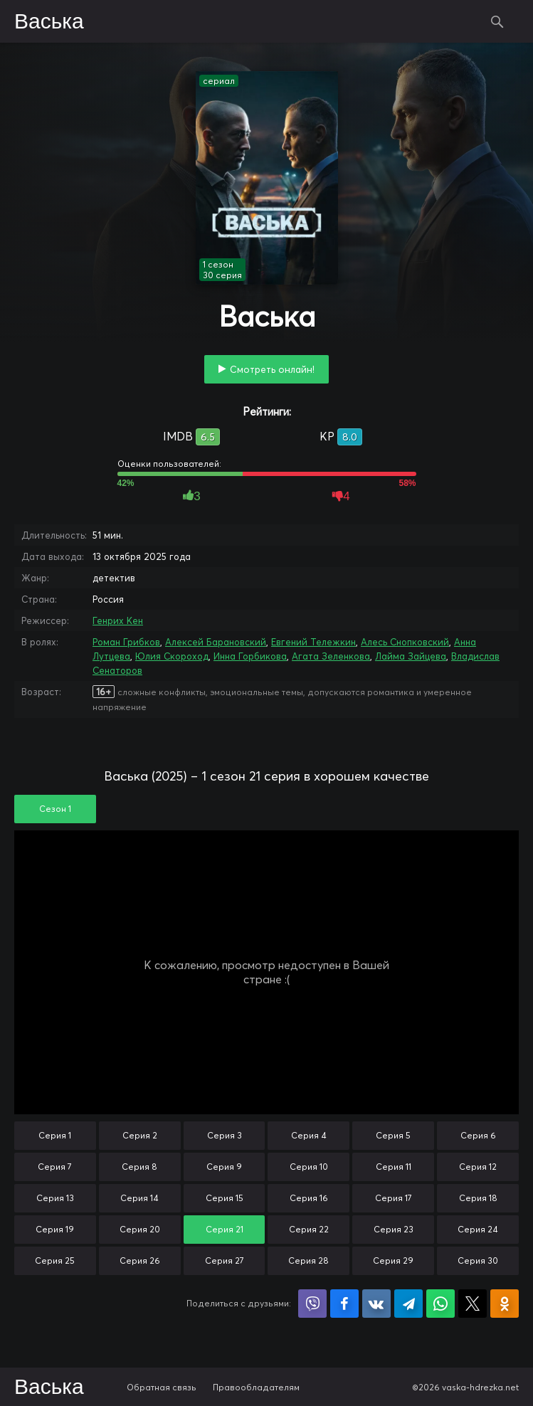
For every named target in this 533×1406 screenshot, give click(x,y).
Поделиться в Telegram (408, 1303)
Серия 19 (55, 1229)
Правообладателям (256, 1387)
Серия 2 (139, 1135)
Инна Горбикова (250, 656)
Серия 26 (140, 1260)
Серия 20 (140, 1229)
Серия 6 (478, 1135)
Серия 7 (55, 1166)
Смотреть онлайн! (272, 369)
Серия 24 (478, 1229)
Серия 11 (393, 1166)
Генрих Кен (118, 620)
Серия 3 (224, 1135)
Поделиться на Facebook (344, 1303)
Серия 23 (393, 1229)
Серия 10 (309, 1166)
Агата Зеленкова (331, 656)
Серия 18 (478, 1198)
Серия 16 (309, 1198)
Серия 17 (393, 1198)
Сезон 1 (55, 808)
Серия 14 (139, 1198)
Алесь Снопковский (405, 642)
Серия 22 (309, 1229)
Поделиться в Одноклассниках (504, 1303)
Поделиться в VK (376, 1303)
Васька (49, 22)
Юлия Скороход (172, 656)
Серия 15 (224, 1198)
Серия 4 (309, 1135)
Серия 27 (224, 1260)
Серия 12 (478, 1166)
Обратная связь (161, 1387)
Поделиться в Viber (312, 1303)
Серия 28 (308, 1260)
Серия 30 (478, 1260)
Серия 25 (55, 1260)
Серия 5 (393, 1135)
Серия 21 (224, 1229)
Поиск (497, 21)
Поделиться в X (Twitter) (472, 1303)
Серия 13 (55, 1198)
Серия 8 (139, 1166)
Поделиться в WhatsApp (440, 1303)
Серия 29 (393, 1260)
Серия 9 (224, 1166)
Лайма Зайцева (410, 656)
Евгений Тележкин (313, 642)
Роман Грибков (126, 642)
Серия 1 (54, 1135)
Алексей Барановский (215, 642)
